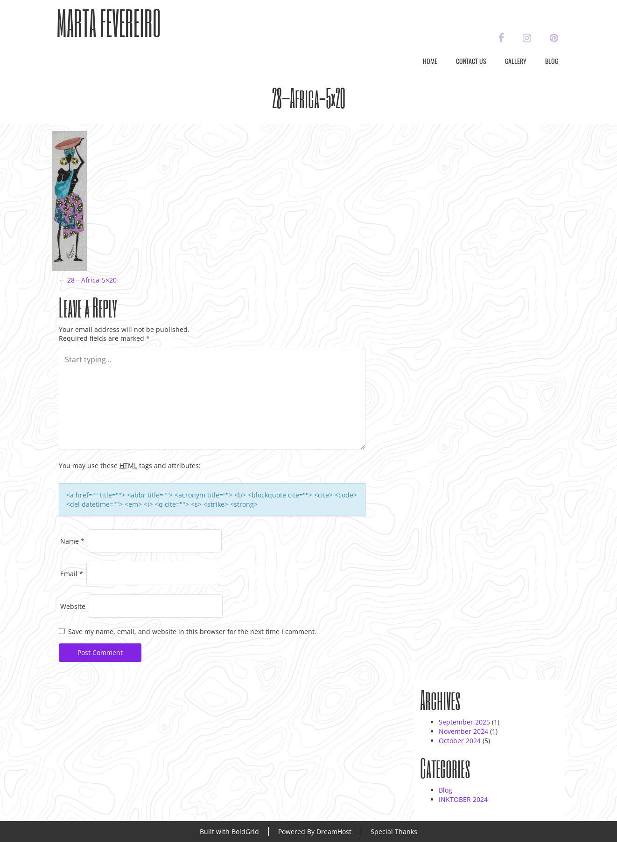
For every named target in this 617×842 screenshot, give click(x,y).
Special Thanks (394, 831)
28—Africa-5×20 (88, 280)
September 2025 (464, 722)
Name (72, 541)
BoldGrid (245, 831)
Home (430, 61)
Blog (551, 61)
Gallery (515, 61)
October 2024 (460, 740)
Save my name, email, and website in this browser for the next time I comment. (192, 631)
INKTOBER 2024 (463, 799)
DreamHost (333, 831)
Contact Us (471, 61)
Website (72, 606)
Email (71, 573)
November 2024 (463, 731)
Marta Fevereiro (108, 23)
